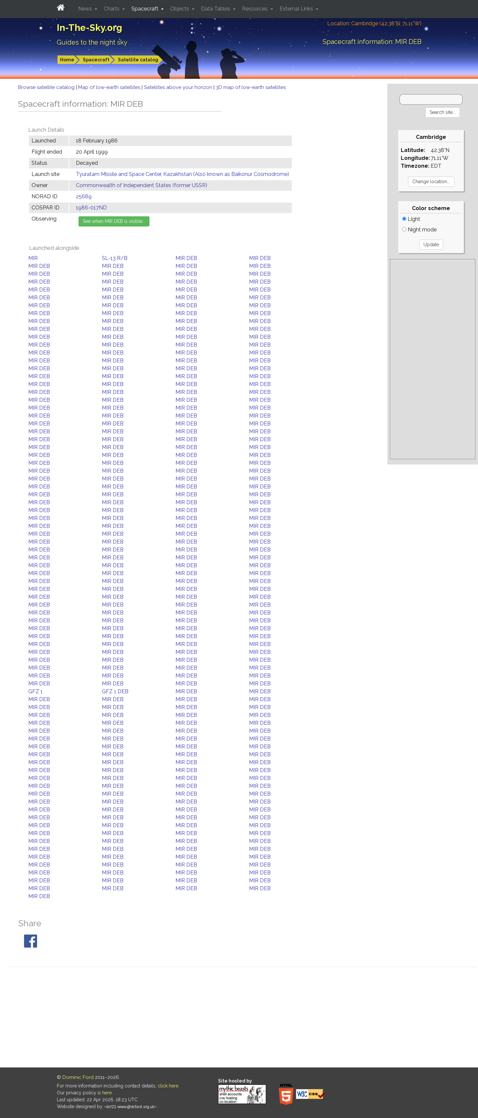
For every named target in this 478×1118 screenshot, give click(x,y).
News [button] (85, 9)
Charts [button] (112, 9)
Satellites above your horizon (179, 87)
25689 (84, 196)
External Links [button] (297, 9)
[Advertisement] (432, 359)
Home (67, 59)
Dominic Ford (78, 1077)
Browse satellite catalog (47, 87)
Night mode (419, 229)
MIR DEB (186, 258)
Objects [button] (180, 9)
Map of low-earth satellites (110, 87)
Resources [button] (255, 9)
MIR (33, 258)
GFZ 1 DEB (115, 691)
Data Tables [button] (216, 9)
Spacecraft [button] (145, 9)
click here (168, 1085)
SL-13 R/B (114, 258)
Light (411, 219)
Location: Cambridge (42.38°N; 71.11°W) (374, 23)
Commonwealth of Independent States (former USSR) (141, 185)
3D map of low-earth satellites (251, 87)
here (107, 1092)
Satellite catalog (138, 59)
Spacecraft (96, 59)
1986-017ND (91, 207)
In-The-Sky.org (89, 27)
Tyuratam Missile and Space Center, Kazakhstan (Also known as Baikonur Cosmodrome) (182, 174)
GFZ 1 (35, 691)
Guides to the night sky (92, 42)
